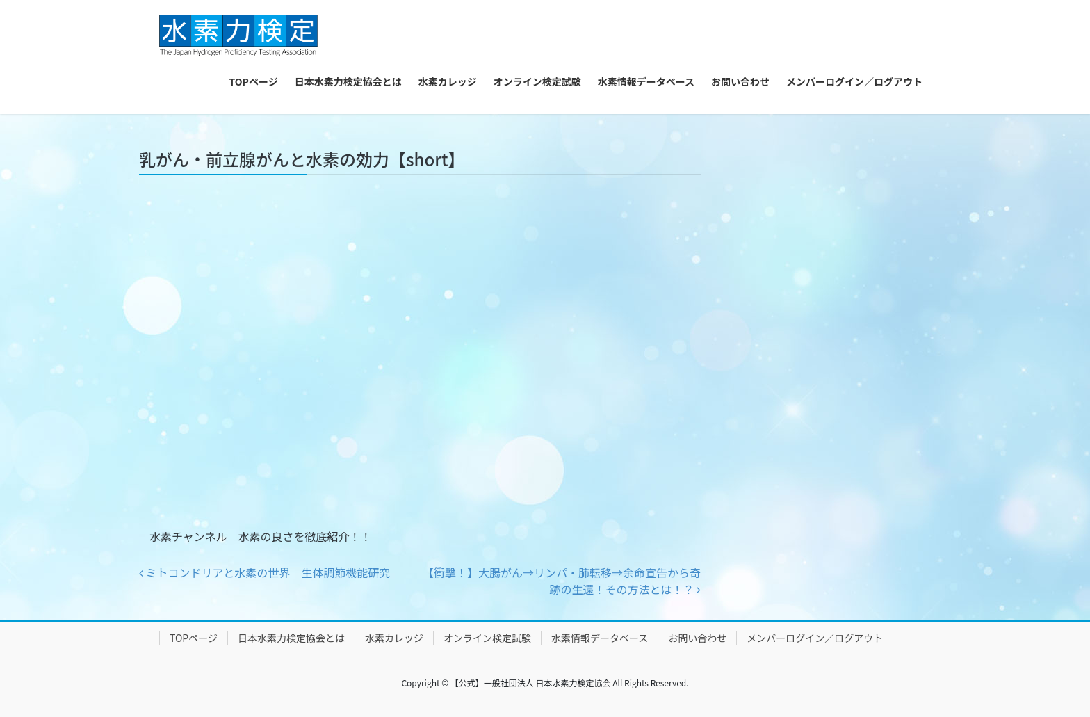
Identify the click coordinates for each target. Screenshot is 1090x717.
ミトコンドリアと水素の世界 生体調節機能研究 (264, 572)
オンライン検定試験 (487, 638)
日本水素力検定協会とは (291, 638)
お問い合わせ (697, 638)
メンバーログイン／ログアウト (815, 638)
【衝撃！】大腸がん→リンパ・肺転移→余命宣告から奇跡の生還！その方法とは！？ (562, 580)
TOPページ (194, 638)
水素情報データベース (599, 638)
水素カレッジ (394, 638)
